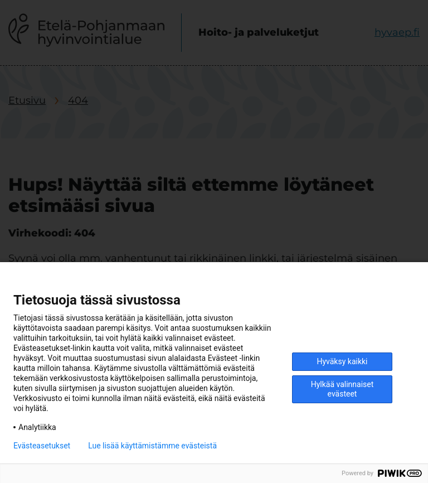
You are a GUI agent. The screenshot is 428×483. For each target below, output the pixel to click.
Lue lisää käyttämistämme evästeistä (152, 445)
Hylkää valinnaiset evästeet (342, 389)
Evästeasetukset (41, 445)
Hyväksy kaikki (342, 361)
